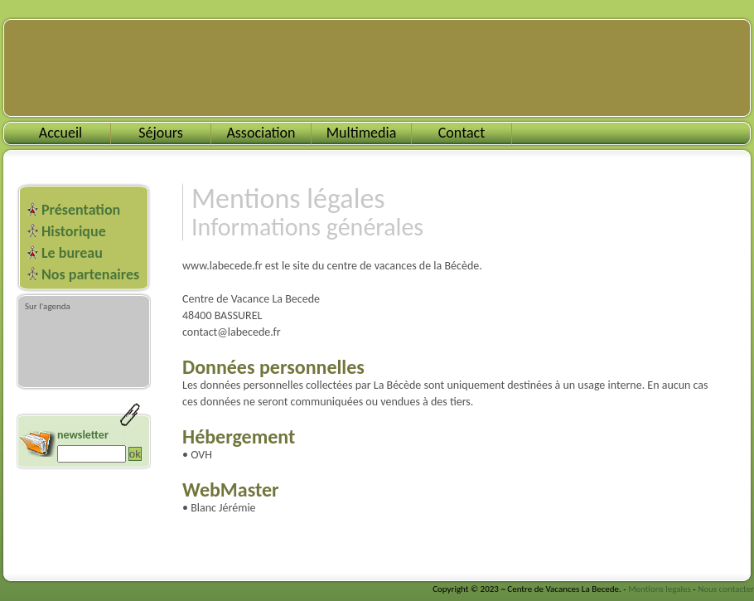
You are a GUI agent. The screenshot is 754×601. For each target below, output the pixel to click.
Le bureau (72, 253)
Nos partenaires (90, 274)
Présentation (80, 210)
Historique (73, 231)
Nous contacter (726, 589)
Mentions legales (659, 589)
